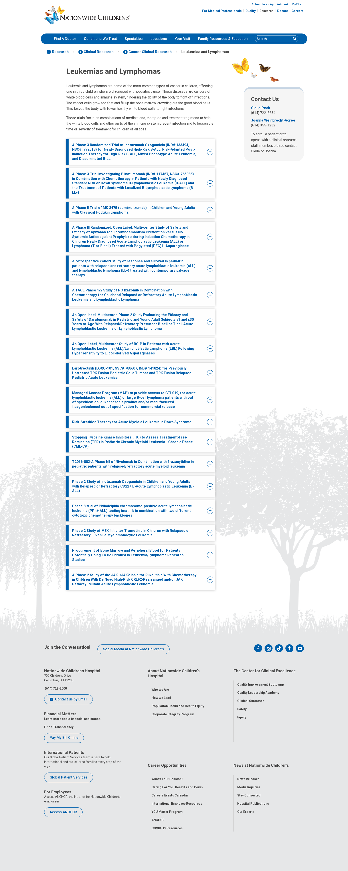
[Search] (273, 38)
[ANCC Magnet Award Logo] (151, 847)
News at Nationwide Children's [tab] (261, 731)
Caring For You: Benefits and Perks (177, 748)
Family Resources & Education (223, 39)
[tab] (134, 152)
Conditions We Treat (100, 39)
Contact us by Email (68, 699)
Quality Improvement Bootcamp (260, 679)
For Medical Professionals (222, 10)
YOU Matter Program (167, 772)
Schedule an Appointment (270, 4)
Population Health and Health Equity (178, 701)
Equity (241, 712)
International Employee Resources (177, 764)
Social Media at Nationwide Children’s (133, 649)
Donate (282, 10)
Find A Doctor (65, 39)
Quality (250, 10)
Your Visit (182, 39)
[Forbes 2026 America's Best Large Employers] (197, 847)
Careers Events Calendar (170, 756)
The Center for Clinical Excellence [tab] (264, 670)
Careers (298, 10)
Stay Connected (249, 756)
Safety (242, 704)
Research (266, 10)
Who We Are (160, 684)
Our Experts (245, 772)
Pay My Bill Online (64, 737)
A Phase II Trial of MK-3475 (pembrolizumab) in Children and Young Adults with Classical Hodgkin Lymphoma (133, 210)
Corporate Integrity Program (173, 709)
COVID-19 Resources (167, 789)
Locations (158, 39)
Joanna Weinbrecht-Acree (273, 120)
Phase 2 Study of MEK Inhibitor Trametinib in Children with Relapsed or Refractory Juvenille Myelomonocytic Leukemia (131, 533)
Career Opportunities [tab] (167, 731)
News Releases (248, 739)
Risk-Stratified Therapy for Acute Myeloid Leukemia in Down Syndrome (132, 422)
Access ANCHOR (63, 812)
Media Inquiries (248, 748)
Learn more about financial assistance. (72, 719)
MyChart (298, 4)
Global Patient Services (68, 777)
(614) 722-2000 (55, 688)
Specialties (134, 39)
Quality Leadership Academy (258, 687)
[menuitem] (65, 38)
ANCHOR (158, 781)
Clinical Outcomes (250, 695)
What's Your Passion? (167, 739)
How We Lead (161, 692)
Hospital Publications (253, 764)
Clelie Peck (260, 108)
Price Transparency (58, 727)
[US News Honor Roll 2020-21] (175, 847)
